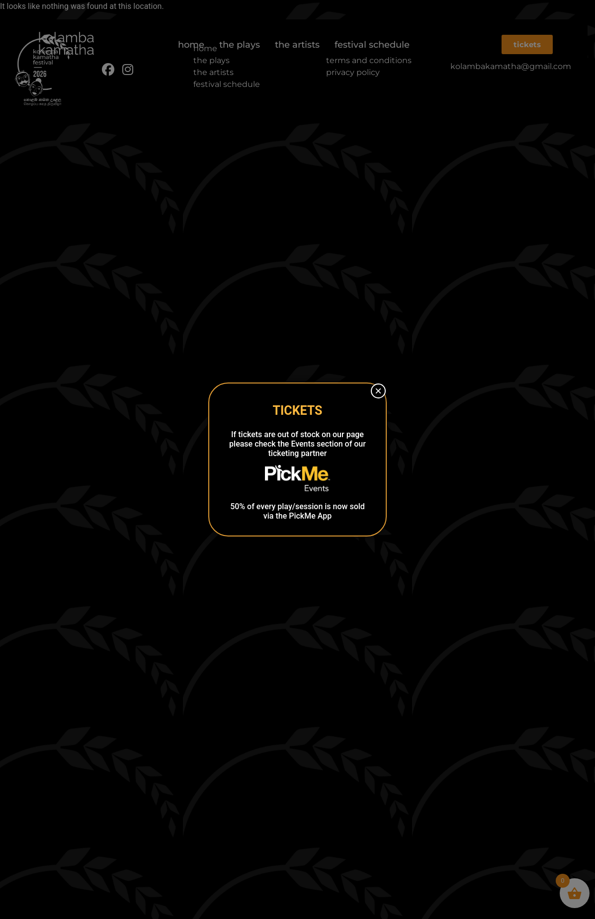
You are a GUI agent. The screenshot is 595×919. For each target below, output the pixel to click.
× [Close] (378, 390)
